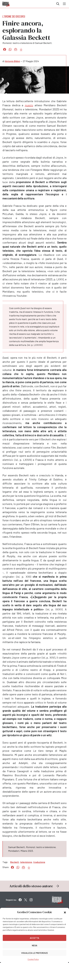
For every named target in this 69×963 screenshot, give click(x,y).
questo (29, 105)
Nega (34, 945)
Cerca (58, 4)
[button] (65, 912)
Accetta (34, 938)
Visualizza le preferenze (34, 953)
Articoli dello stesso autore (34, 886)
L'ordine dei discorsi (13, 16)
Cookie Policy (33, 959)
